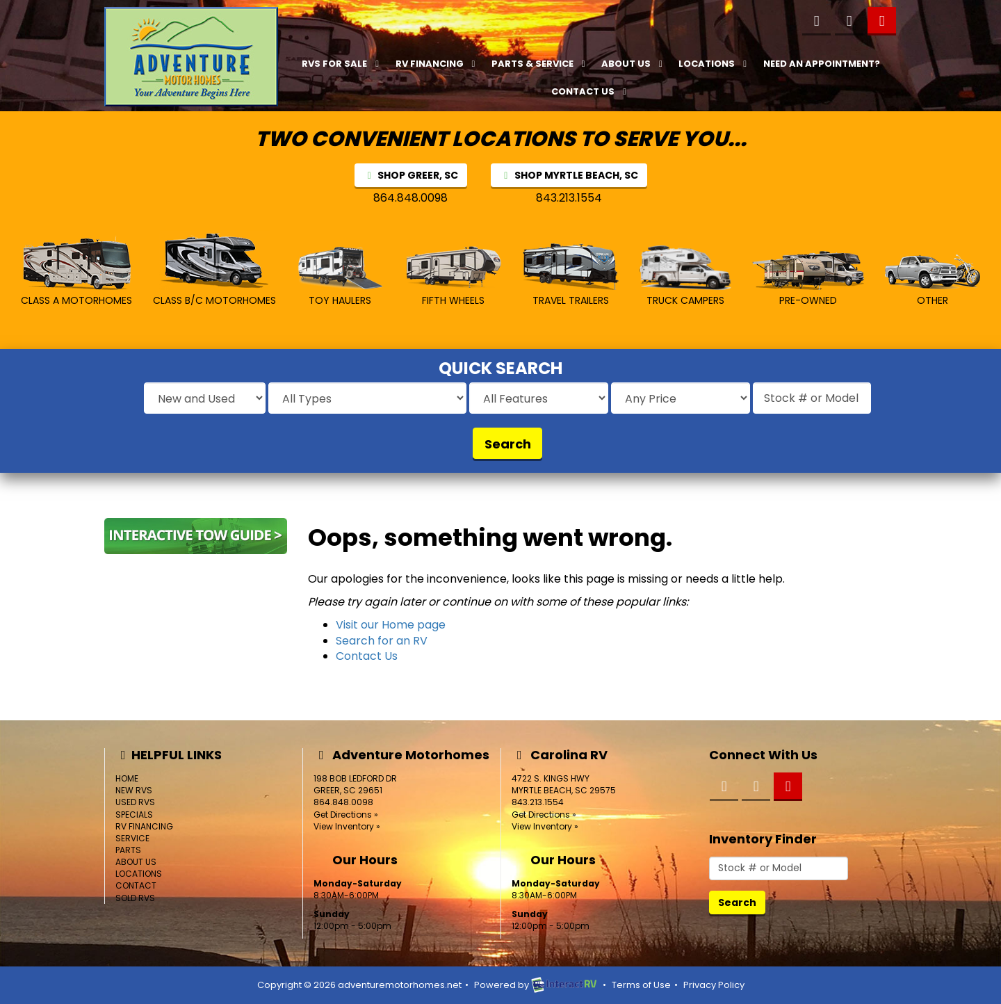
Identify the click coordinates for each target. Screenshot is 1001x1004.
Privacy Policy (713, 984)
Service (132, 838)
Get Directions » (346, 814)
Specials (134, 814)
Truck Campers (685, 276)
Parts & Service (540, 63)
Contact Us (590, 91)
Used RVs (135, 802)
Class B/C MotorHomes (214, 269)
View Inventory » (347, 826)
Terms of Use (641, 984)
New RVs (133, 790)
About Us (633, 63)
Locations (714, 63)
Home (126, 778)
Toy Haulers (340, 276)
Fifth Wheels (453, 276)
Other (932, 280)
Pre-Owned (808, 279)
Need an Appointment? (821, 63)
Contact (135, 885)
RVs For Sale (342, 63)
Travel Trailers (571, 275)
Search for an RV (382, 641)
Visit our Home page (391, 625)
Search (508, 444)
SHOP (411, 175)
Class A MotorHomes (76, 271)
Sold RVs (135, 898)
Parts (128, 850)
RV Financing (437, 63)
